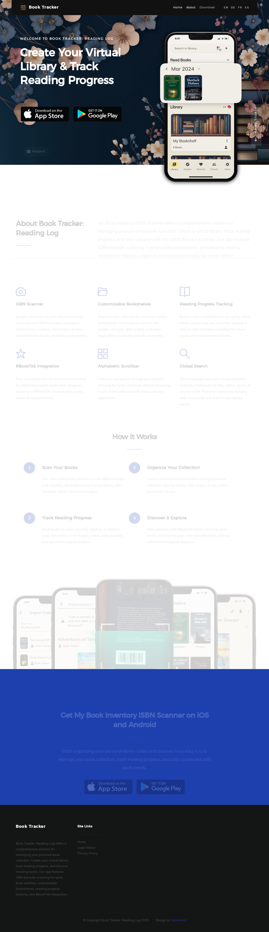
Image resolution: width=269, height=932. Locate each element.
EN (226, 7)
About (190, 7)
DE (233, 7)
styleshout (178, 920)
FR (240, 7)
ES (247, 7)
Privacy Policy (87, 853)
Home (177, 7)
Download (207, 7)
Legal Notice (86, 847)
